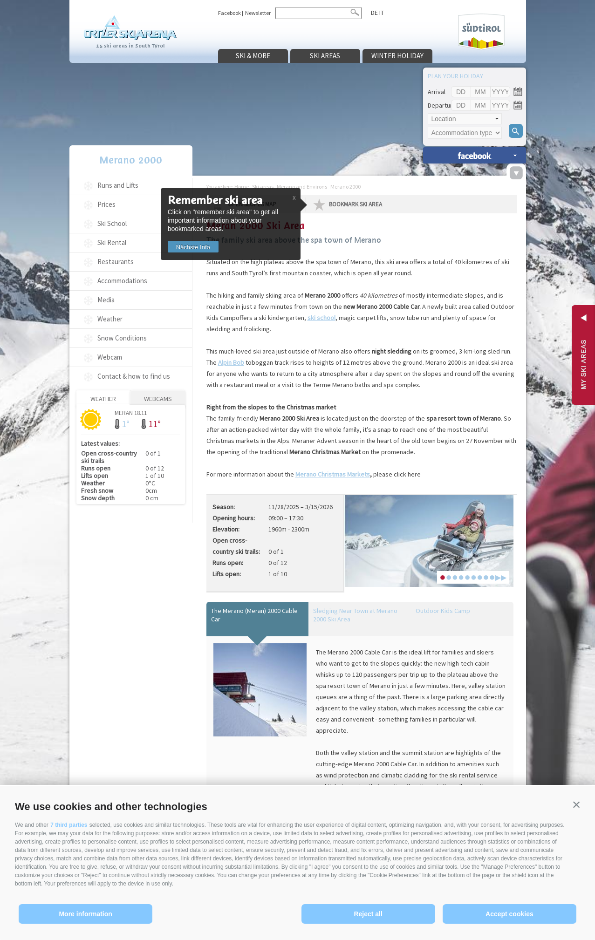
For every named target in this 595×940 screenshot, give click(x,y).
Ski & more (253, 55)
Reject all (368, 914)
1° (126, 423)
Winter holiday (397, 55)
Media (106, 299)
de (374, 12)
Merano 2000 (130, 160)
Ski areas (325, 55)
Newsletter (258, 12)
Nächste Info (193, 247)
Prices (106, 204)
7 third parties (68, 825)
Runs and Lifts (117, 185)
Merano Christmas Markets (332, 474)
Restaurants (115, 261)
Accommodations (122, 280)
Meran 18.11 (131, 412)
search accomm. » (474, 155)
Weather (110, 318)
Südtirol (481, 32)
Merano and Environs (302, 186)
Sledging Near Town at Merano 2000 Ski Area (355, 614)
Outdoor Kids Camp (443, 610)
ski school (321, 317)
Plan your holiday (455, 76)
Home (241, 186)
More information (85, 914)
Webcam (109, 357)
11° (154, 423)
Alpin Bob (231, 362)
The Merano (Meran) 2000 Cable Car (254, 614)
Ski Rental (111, 242)
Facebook (229, 12)
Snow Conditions (122, 338)
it (381, 12)
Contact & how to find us (133, 376)
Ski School (112, 223)
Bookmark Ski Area (355, 204)
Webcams (158, 399)
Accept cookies (509, 914)
